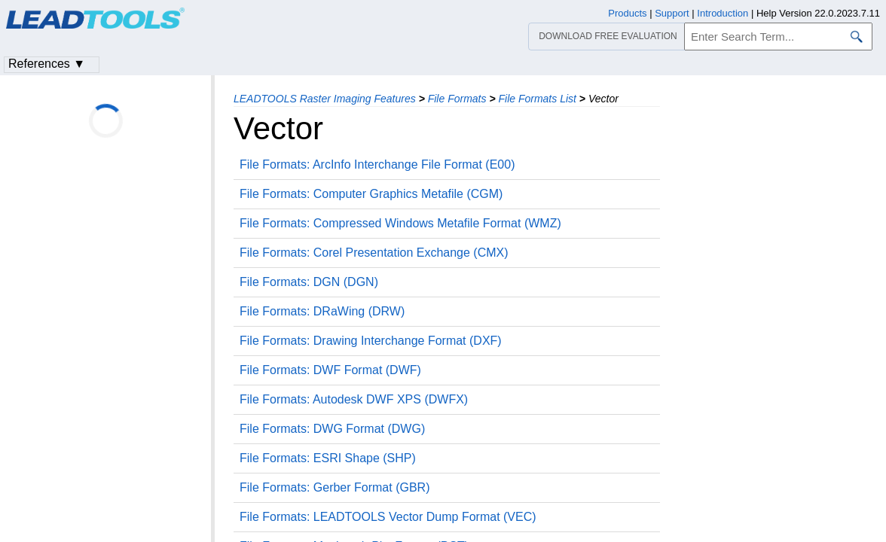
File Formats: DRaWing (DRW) (322, 311)
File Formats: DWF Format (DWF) (330, 370)
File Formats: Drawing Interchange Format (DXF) (371, 340)
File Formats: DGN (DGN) (309, 282)
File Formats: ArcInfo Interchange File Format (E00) (377, 164)
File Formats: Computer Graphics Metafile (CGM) (371, 193)
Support (672, 13)
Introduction (722, 13)
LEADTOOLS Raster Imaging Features (325, 99)
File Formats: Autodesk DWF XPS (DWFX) (354, 399)
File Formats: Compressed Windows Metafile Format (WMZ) (400, 223)
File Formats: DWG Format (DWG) (332, 428)
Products (627, 13)
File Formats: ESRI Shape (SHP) (328, 458)
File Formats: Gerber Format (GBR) (334, 487)
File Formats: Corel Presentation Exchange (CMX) (374, 252)
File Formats (457, 99)
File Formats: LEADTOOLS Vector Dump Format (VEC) (388, 516)
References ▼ (46, 63)
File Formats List (537, 99)
